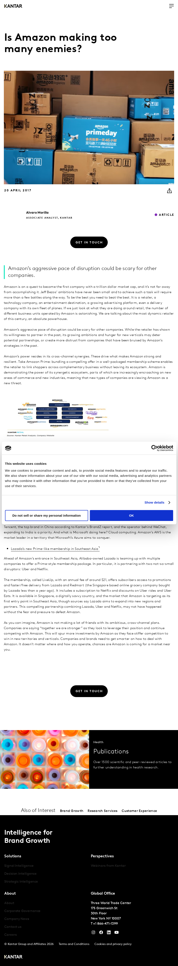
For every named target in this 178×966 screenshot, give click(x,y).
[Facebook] (101, 933)
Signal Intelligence (18, 866)
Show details (155, 502)
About (9, 903)
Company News (16, 919)
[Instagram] (93, 933)
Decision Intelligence (20, 874)
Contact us (12, 927)
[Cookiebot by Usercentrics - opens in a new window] (154, 448)
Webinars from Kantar (108, 866)
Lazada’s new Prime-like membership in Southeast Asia (54, 549)
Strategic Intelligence (21, 882)
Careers (10, 935)
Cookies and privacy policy (113, 944)
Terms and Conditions (74, 944)
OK (131, 515)
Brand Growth (72, 811)
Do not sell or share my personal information (46, 515)
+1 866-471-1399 (105, 924)
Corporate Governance (22, 911)
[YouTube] (108, 933)
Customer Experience (139, 811)
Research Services (102, 811)
